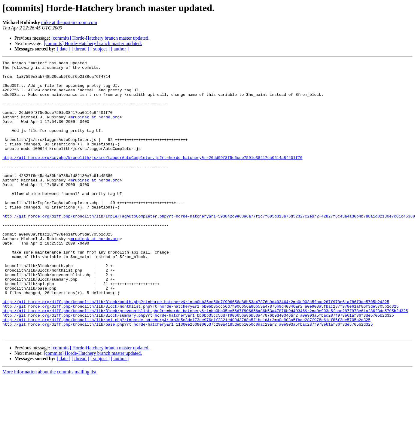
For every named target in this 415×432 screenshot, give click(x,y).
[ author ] (120, 48)
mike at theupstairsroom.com (69, 22)
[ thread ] (80, 48)
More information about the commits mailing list (49, 426)
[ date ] (63, 48)
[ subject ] (100, 48)
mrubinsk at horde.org (95, 128)
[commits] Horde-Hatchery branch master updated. (100, 38)
